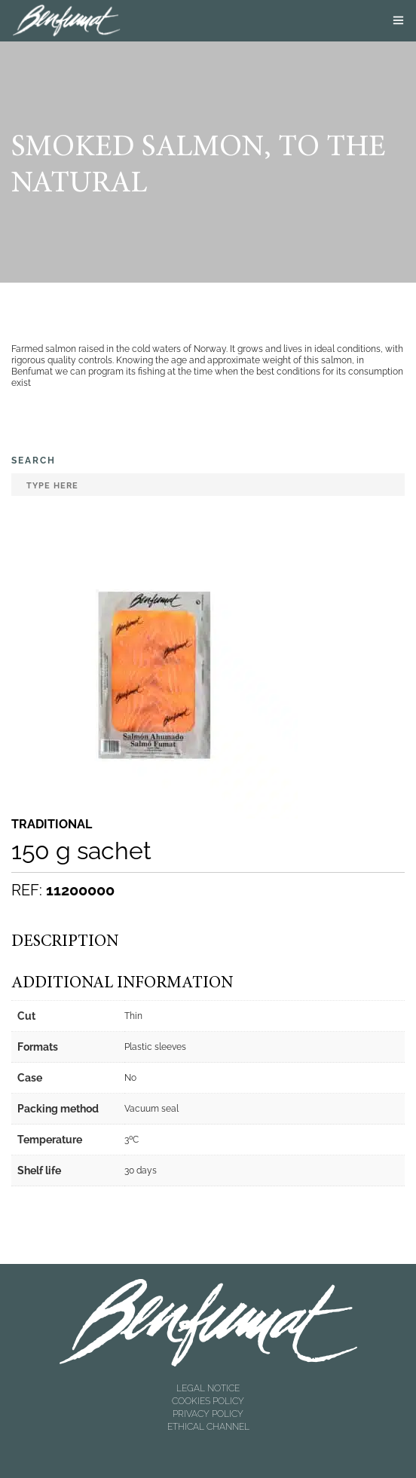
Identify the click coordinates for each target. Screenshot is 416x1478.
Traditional (51, 825)
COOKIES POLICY (208, 1401)
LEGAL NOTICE (208, 1388)
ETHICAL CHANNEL (208, 1426)
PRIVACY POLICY (208, 1414)
